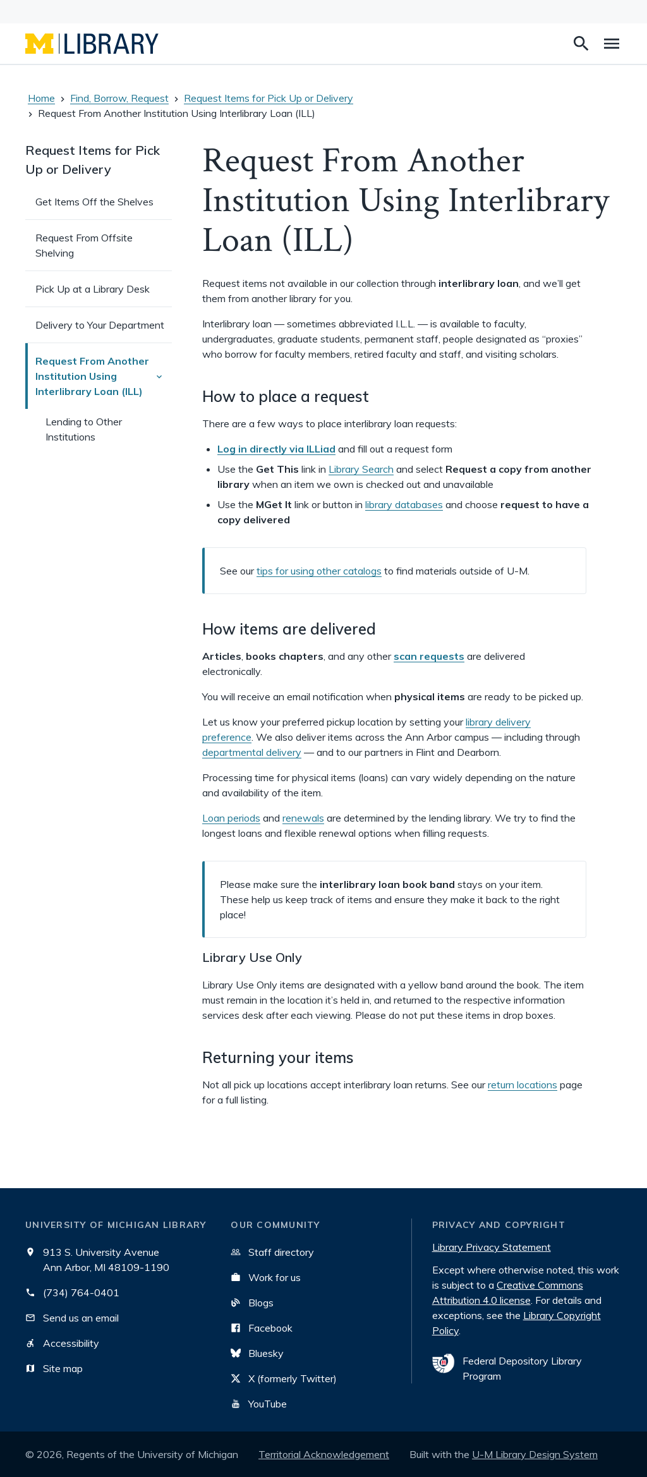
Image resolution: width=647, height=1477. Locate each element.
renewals (303, 817)
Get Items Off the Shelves (94, 201)
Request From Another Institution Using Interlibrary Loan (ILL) (103, 378)
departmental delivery (251, 752)
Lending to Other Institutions (83, 429)
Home (41, 98)
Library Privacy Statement (491, 1247)
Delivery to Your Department (99, 325)
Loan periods (231, 817)
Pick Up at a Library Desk (92, 289)
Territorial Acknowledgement (323, 1454)
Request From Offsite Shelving (84, 245)
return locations (522, 1084)
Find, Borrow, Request (119, 98)
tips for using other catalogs (319, 570)
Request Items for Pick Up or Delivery (268, 98)
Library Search (361, 469)
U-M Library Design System (535, 1454)
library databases (404, 504)
